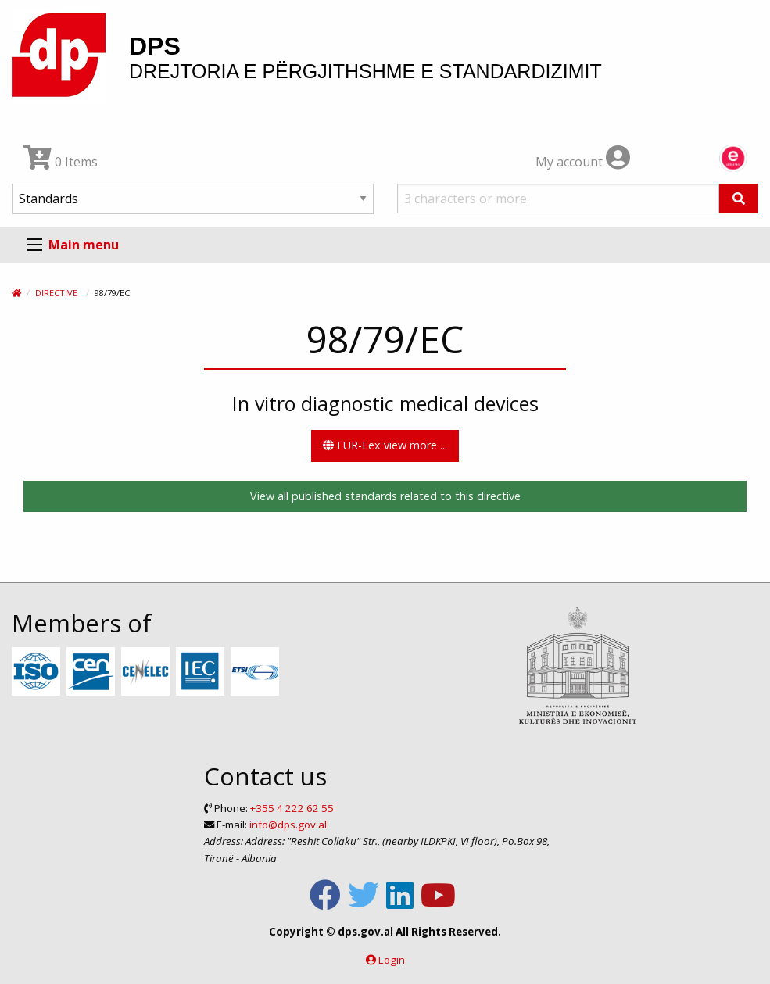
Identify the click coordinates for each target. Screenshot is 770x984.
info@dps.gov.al (288, 825)
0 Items (60, 161)
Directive (56, 293)
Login (391, 960)
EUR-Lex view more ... (385, 445)
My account (582, 161)
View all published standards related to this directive (385, 495)
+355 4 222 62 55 (292, 808)
